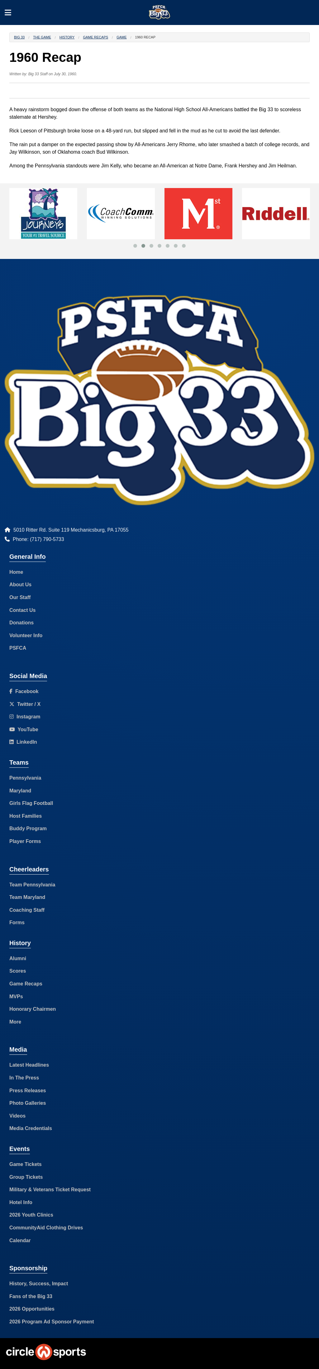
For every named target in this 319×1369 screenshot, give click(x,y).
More (15, 1021)
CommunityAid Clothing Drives (46, 1227)
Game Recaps (95, 37)
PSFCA (17, 648)
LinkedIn (23, 742)
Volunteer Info (25, 635)
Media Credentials (30, 1128)
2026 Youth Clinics (31, 1215)
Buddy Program (28, 828)
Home (16, 572)
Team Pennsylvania (32, 884)
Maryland (20, 790)
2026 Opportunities (32, 1309)
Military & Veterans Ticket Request (50, 1189)
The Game (42, 37)
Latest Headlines (29, 1065)
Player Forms (25, 841)
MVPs (16, 996)
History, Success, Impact (38, 1283)
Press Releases (27, 1090)
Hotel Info (20, 1202)
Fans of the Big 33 (30, 1296)
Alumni (17, 958)
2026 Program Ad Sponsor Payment (51, 1321)
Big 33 (19, 37)
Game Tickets (25, 1164)
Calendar (20, 1240)
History (67, 37)
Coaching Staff (27, 910)
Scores (17, 971)
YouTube (23, 729)
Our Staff (20, 597)
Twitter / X (24, 704)
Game (121, 37)
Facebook (24, 691)
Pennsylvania (25, 778)
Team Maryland (27, 897)
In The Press (24, 1077)
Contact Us (22, 610)
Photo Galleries (27, 1103)
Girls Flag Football (31, 803)
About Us (20, 584)
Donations (21, 622)
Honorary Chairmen (32, 1009)
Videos (17, 1116)
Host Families (25, 816)
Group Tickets (26, 1177)
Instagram (24, 716)
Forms (17, 922)
